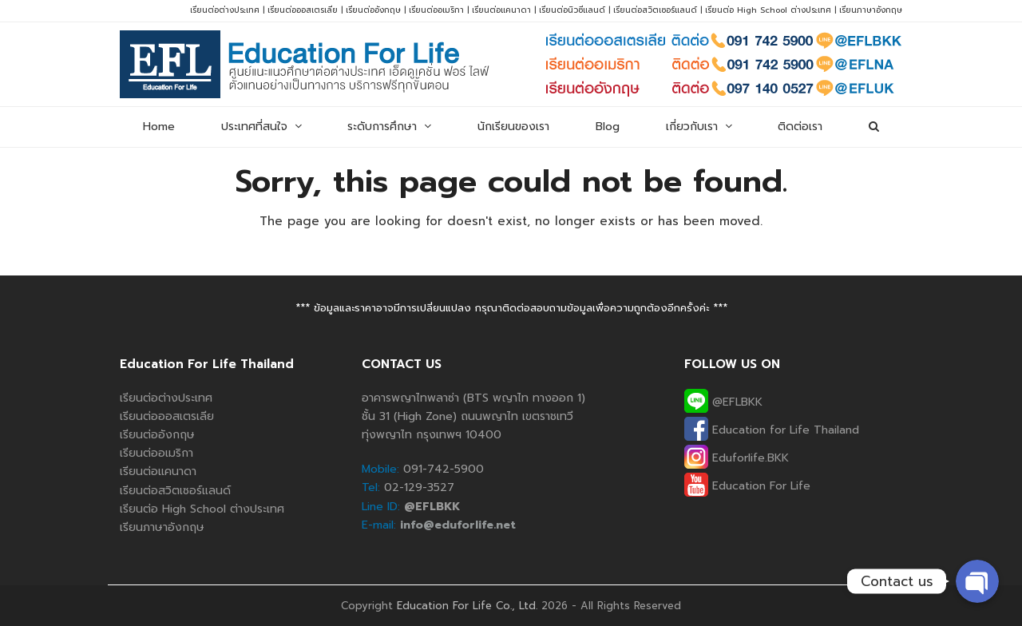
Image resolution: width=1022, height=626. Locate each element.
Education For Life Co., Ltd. (467, 605)
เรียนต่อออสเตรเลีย (302, 10)
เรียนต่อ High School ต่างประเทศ (768, 10)
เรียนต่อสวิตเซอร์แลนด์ (655, 10)
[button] (874, 127)
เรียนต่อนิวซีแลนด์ (572, 10)
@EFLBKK (723, 402)
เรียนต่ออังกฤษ (373, 10)
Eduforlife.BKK (736, 458)
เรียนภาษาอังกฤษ (870, 10)
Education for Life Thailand (771, 430)
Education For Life (747, 485)
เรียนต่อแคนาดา (501, 10)
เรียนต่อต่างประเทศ (224, 10)
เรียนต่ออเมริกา (436, 10)
